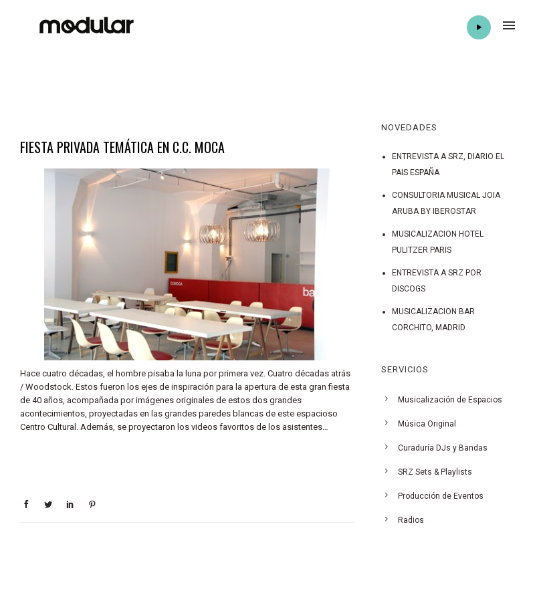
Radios (411, 520)
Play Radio (478, 27)
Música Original (427, 424)
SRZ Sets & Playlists (435, 472)
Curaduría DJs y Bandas (443, 448)
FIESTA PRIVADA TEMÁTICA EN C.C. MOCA (122, 147)
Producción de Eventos (441, 496)
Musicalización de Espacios (450, 399)
